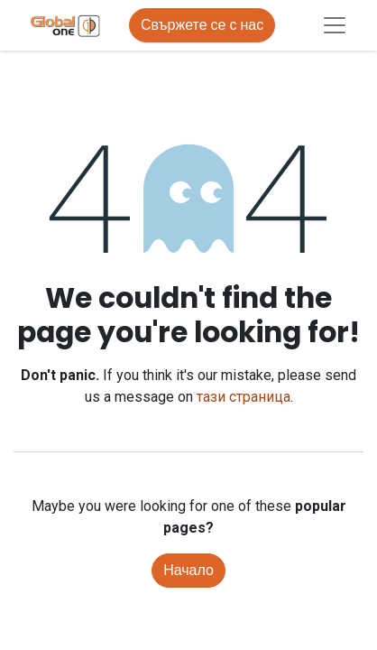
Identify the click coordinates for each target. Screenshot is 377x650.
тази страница (243, 396)
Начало (188, 570)
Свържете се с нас (202, 24)
